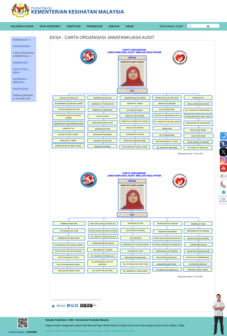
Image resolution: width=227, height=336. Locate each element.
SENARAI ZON (20, 63)
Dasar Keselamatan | (79, 331)
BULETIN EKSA (20, 89)
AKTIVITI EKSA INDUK (20, 71)
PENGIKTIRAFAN (21, 46)
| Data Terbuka (127, 331)
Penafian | (50, 331)
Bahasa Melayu (167, 26)
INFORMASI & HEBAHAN (20, 81)
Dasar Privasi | (62, 331)
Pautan (107, 331)
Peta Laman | (97, 331)
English (179, 26)
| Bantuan (115, 331)
